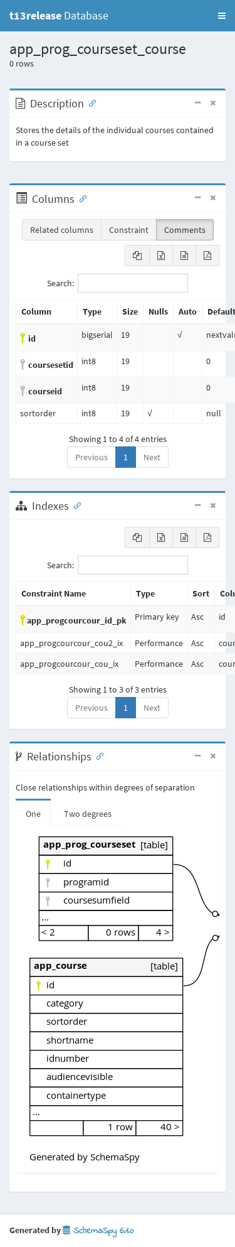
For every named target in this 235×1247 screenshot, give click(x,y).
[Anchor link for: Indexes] (74, 504)
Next (152, 457)
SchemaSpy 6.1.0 (98, 1231)
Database (58, 15)
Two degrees (88, 813)
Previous (91, 457)
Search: (117, 283)
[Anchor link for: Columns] (80, 197)
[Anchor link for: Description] (89, 102)
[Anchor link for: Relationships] (97, 755)
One (33, 813)
